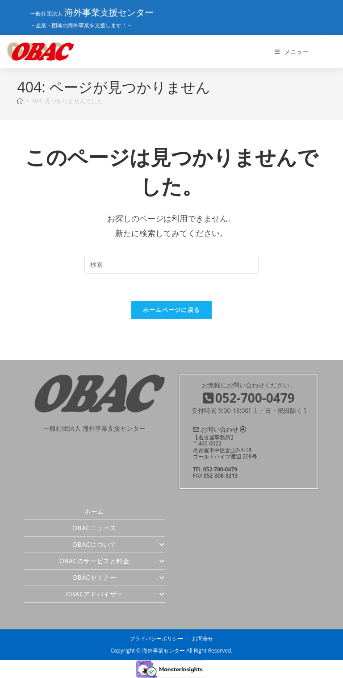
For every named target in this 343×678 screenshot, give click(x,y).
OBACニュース (94, 528)
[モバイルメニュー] (292, 52)
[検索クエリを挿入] (171, 265)
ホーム (94, 511)
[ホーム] (20, 101)
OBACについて (118, 544)
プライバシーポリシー (156, 638)
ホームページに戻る (172, 310)
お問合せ (202, 638)
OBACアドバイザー (115, 594)
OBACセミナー (118, 577)
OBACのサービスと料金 (112, 561)
